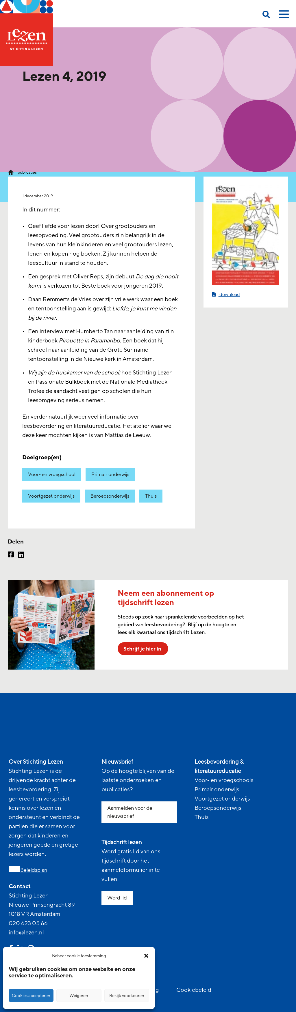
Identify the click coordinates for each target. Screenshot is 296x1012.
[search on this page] (266, 15)
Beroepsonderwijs (109, 496)
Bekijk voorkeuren (126, 995)
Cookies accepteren (31, 995)
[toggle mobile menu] (283, 16)
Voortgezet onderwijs (51, 496)
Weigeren (78, 995)
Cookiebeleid (193, 990)
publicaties (27, 172)
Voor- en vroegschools (224, 780)
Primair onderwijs (110, 474)
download (226, 294)
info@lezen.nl (26, 932)
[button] (146, 956)
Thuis (151, 496)
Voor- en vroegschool (51, 474)
